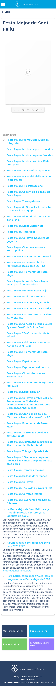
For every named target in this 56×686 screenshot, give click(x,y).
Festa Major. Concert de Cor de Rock (29, 256)
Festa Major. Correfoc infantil (24, 494)
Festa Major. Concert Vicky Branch (28, 302)
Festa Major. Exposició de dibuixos (28, 367)
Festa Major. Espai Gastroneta (25, 225)
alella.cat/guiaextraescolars (17, 570)
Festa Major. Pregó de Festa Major (28, 290)
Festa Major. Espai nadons (23, 361)
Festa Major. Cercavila (20, 482)
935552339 (13, 682)
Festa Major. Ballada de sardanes (27, 476)
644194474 (47, 682)
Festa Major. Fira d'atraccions (25, 185)
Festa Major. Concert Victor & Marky (29, 308)
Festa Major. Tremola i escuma (25, 470)
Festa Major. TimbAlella (21, 231)
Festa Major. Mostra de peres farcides (30, 149)
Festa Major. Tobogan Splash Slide (27, 451)
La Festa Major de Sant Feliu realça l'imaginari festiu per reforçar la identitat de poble (28, 512)
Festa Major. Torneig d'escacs (24, 201)
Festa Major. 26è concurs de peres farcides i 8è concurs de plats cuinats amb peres (29, 460)
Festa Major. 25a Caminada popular (28, 170)
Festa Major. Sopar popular (23, 391)
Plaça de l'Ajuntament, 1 (27, 676)
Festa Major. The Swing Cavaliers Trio (29, 488)
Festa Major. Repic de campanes (26, 296)
